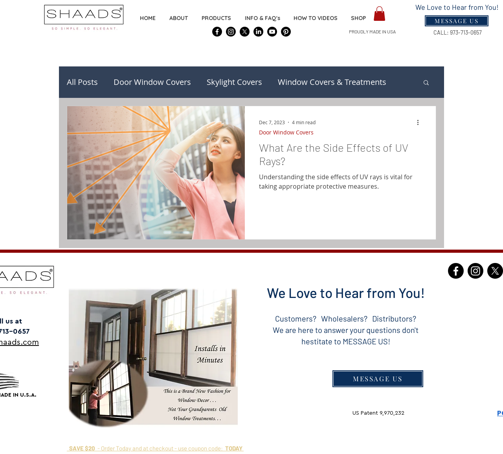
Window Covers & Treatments (332, 82)
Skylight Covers (234, 82)
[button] (358, 18)
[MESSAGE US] (378, 379)
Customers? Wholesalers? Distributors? (345, 318)
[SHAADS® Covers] (217, 32)
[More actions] (420, 122)
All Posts (82, 82)
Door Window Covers (152, 82)
